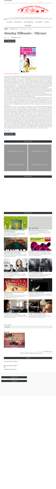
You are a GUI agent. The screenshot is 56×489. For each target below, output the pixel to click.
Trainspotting (13, 29)
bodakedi (8, 37)
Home (6, 29)
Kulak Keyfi (38, 22)
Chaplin (46, 22)
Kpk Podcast (18, 22)
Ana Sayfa (9, 22)
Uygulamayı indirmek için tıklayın (11, 361)
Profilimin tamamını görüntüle (10, 369)
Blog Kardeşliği (28, 22)
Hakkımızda (28, 25)
